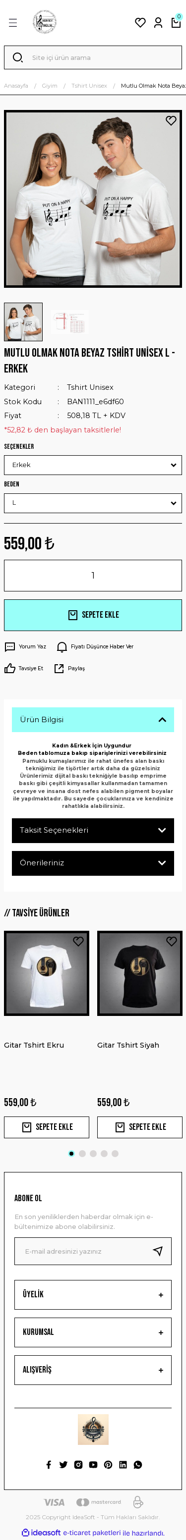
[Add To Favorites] (171, 121)
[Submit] (162, 1251)
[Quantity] (93, 575)
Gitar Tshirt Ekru (34, 1045)
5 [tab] (115, 1153)
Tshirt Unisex (90, 387)
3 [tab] (93, 1153)
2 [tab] (82, 1153)
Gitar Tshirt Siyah (128, 1045)
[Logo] (45, 23)
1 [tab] (71, 1153)
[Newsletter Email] (93, 1251)
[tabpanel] (46, 1034)
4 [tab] (104, 1153)
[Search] (93, 57)
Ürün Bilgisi (41, 719)
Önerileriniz (42, 862)
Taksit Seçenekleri (54, 830)
